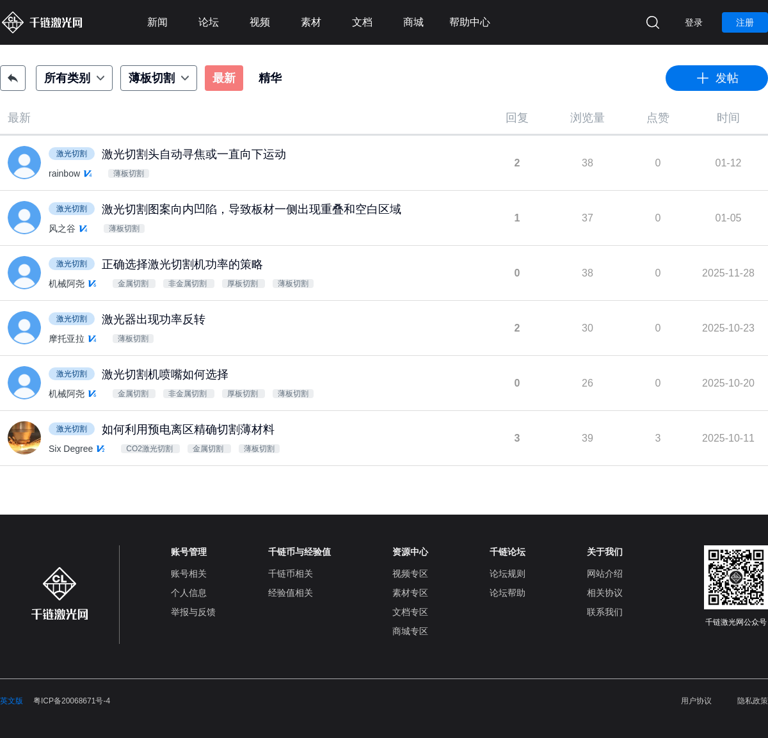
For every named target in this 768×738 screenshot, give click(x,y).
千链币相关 (290, 573)
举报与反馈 (193, 612)
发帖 (717, 78)
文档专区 (410, 612)
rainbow (64, 173)
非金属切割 (188, 283)
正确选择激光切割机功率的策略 (182, 264)
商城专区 (410, 631)
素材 (311, 22)
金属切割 (134, 283)
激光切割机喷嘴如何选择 (165, 374)
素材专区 (410, 593)
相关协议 (605, 593)
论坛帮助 (507, 593)
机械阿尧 (66, 283)
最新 (224, 78)
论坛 (208, 22)
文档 (362, 22)
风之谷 (62, 228)
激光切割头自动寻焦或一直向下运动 (194, 154)
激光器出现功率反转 (153, 319)
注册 (745, 22)
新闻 (157, 22)
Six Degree (71, 449)
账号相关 (189, 573)
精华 (270, 78)
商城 (413, 22)
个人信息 (189, 593)
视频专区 (410, 573)
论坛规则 (507, 573)
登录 (694, 22)
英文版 (11, 700)
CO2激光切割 (150, 448)
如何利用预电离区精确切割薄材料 (188, 429)
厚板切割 (243, 283)
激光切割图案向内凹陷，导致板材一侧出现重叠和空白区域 (251, 209)
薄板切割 (128, 173)
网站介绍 (605, 573)
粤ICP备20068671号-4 (71, 700)
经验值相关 (290, 593)
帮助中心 (469, 22)
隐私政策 (752, 700)
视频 (260, 22)
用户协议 (696, 700)
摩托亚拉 (66, 338)
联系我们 (605, 612)
